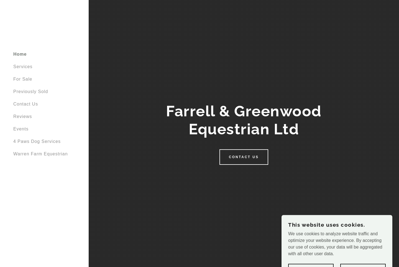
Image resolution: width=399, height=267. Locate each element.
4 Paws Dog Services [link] (37, 141)
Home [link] (20, 54)
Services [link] (22, 66)
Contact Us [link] (25, 104)
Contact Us (244, 157)
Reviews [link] (22, 116)
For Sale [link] (22, 79)
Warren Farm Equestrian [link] (40, 154)
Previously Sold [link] (30, 91)
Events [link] (21, 129)
